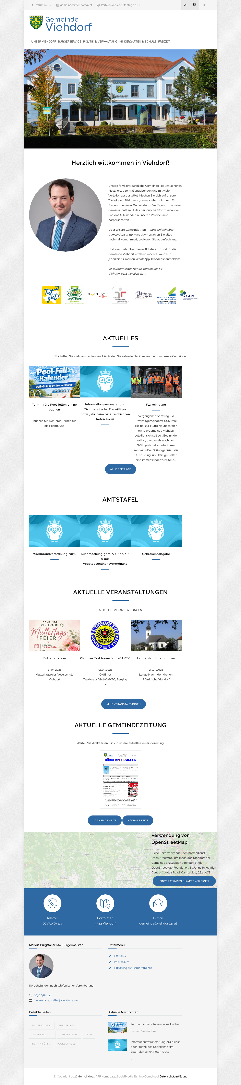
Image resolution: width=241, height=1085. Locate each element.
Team (89, 1034)
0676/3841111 (42, 995)
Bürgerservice (69, 41)
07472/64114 (43, 5)
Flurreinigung (156, 404)
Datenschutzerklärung (173, 1076)
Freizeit (164, 41)
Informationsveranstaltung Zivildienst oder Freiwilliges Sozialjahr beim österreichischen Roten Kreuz (155, 1046)
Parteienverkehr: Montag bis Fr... (121, 5)
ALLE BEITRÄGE (120, 469)
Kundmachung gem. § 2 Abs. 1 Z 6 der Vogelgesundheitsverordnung (105, 558)
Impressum (121, 961)
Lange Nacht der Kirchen (156, 658)
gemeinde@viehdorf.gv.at (76, 5)
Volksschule (66, 1043)
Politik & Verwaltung (100, 41)
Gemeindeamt (69, 1034)
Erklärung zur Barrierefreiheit (133, 967)
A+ (186, 5)
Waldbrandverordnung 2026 (54, 554)
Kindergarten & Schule (137, 41)
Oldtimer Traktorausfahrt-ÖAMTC (105, 658)
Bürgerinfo (67, 1025)
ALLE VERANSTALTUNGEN (123, 704)
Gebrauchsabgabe (156, 554)
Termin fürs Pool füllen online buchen (155, 1024)
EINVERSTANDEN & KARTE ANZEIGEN (184, 881)
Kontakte (120, 955)
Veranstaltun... (42, 1034)
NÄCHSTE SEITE (138, 820)
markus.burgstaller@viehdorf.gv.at (56, 1000)
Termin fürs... (41, 1043)
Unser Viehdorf (43, 41)
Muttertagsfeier (54, 658)
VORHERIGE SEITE (105, 820)
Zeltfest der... (42, 1025)
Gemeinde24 (86, 1076)
